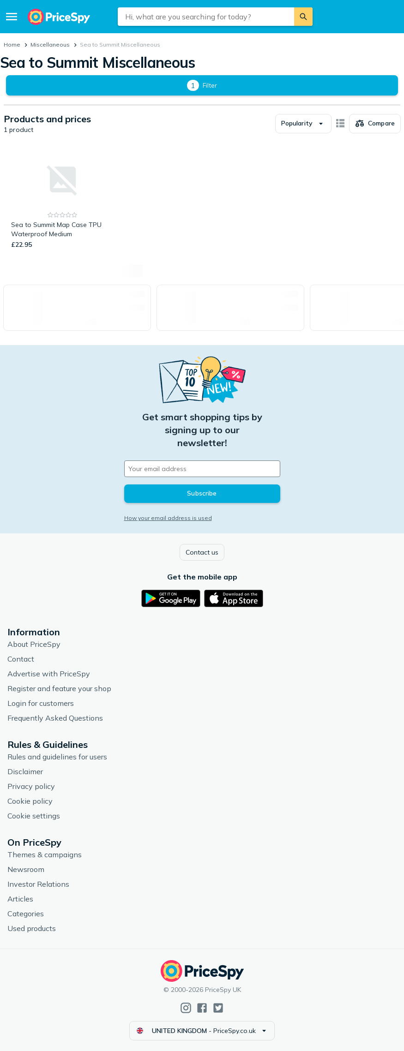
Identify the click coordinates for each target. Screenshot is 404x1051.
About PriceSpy (33, 644)
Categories (25, 913)
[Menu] (11, 16)
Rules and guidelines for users (57, 756)
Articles (20, 898)
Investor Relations (38, 884)
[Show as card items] (340, 123)
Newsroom (25, 869)
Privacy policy (31, 786)
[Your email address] (202, 468)
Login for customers (40, 703)
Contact (20, 658)
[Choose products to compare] (375, 123)
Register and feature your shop (59, 688)
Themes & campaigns (44, 854)
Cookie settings (33, 815)
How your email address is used (168, 517)
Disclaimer (25, 771)
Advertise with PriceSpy (48, 673)
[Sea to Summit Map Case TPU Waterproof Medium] (62, 199)
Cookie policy (30, 801)
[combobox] (206, 16)
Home (12, 44)
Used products (31, 928)
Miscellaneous (50, 44)
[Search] (303, 16)
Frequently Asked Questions (55, 718)
